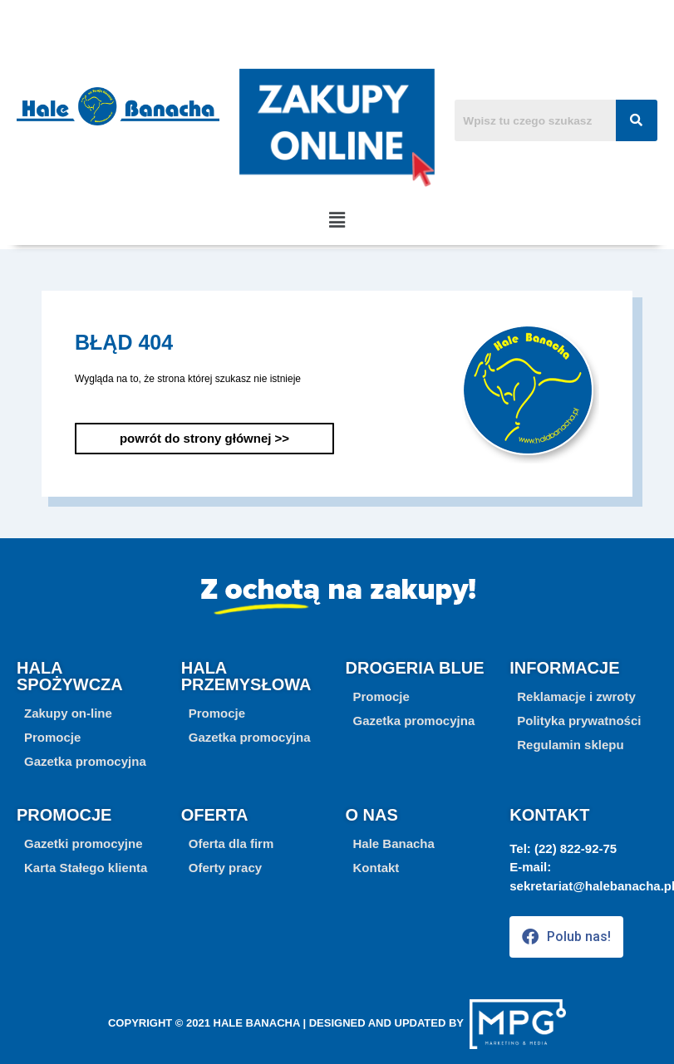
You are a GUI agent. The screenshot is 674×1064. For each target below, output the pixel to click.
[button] (336, 220)
